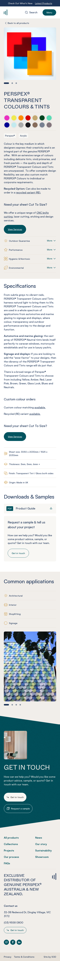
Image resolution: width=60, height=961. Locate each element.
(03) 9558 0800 (13, 922)
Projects (9, 850)
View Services (15, 229)
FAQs (7, 863)
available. (40, 407)
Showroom (42, 856)
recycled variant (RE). (28, 192)
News (38, 837)
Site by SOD (50, 956)
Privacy (7, 956)
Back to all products (18, 23)
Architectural (16, 595)
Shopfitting (15, 614)
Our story (41, 844)
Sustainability (43, 850)
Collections (11, 844)
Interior (12, 604)
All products (11, 837)
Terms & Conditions (24, 956)
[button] (6, 83)
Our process (11, 856)
